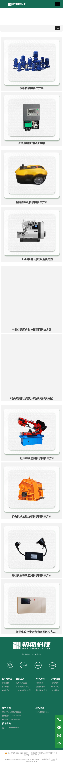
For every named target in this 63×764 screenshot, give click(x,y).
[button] (57, 28)
